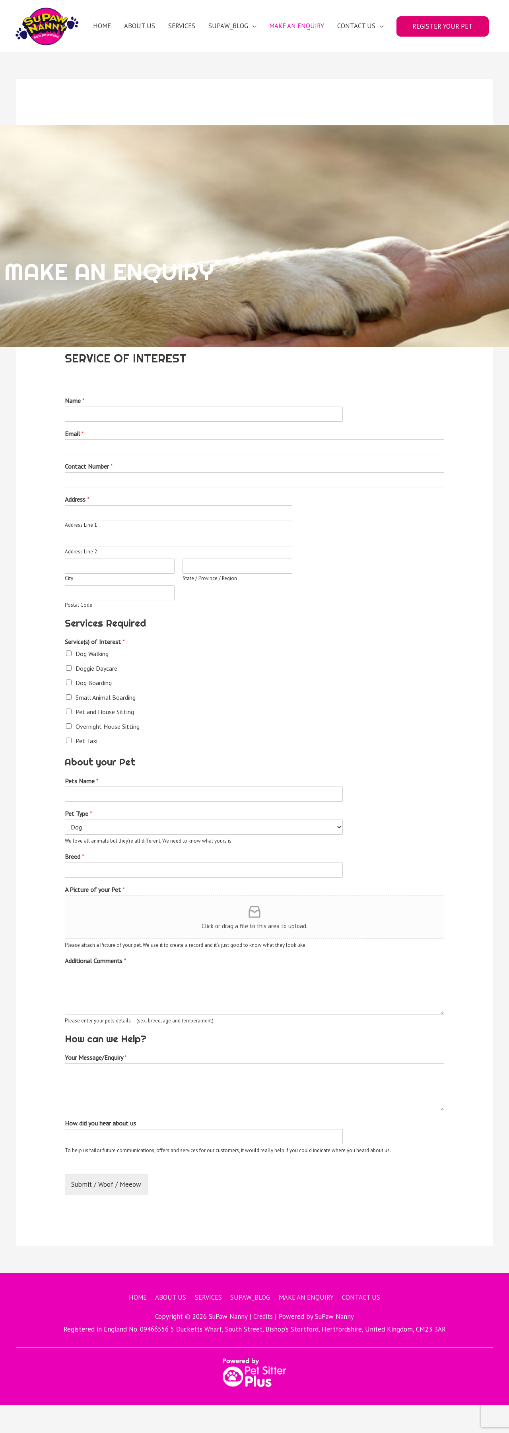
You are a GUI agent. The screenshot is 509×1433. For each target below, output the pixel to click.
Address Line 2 (81, 580)
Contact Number (89, 494)
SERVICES (176, 59)
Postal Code (78, 633)
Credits (263, 1344)
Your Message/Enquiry (96, 1086)
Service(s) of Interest (95, 670)
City (69, 607)
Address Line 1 (81, 553)
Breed (74, 885)
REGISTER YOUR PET (442, 60)
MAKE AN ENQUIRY (293, 59)
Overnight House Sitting (108, 755)
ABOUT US (134, 59)
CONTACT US (355, 59)
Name (75, 429)
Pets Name (82, 809)
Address (77, 528)
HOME (95, 59)
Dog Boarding (94, 711)
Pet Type (78, 842)
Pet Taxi (86, 769)
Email (74, 461)
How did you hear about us (100, 1151)
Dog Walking (92, 682)
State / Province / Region (210, 607)
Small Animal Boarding (106, 725)
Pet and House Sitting (105, 740)
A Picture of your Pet (95, 918)
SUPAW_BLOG (224, 59)
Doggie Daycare (96, 696)
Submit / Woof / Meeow (106, 1212)
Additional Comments (95, 989)
